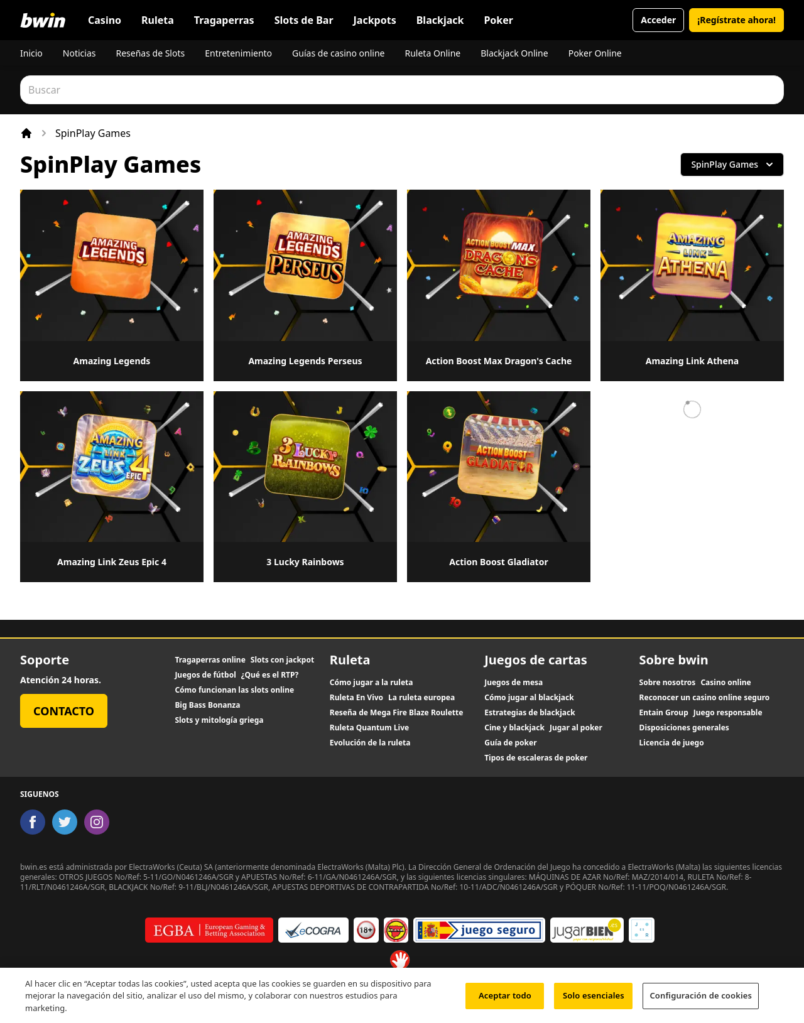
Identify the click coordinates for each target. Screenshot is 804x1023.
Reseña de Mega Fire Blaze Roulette (397, 713)
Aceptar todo (505, 999)
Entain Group (663, 713)
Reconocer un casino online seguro (704, 698)
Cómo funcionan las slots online (234, 690)
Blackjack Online (514, 53)
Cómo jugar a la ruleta (371, 683)
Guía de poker (510, 743)
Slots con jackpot (282, 660)
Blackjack (440, 20)
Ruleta (157, 20)
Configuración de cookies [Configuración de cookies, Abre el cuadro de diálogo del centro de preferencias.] (700, 999)
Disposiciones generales (684, 728)
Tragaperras (224, 20)
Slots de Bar (304, 20)
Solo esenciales (593, 999)
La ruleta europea (421, 698)
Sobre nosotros (667, 683)
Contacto (63, 710)
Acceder (658, 20)
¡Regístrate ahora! (736, 20)
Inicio (31, 53)
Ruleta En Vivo (356, 698)
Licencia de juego (671, 743)
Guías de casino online (338, 53)
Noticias (79, 53)
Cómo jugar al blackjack (528, 698)
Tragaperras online (210, 660)
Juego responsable (728, 713)
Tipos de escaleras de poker (535, 758)
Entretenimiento (238, 53)
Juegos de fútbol (205, 675)
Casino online (725, 683)
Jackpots (375, 20)
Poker (498, 20)
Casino (104, 20)
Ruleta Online (432, 53)
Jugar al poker (576, 728)
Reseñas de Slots (150, 53)
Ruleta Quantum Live (369, 728)
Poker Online (595, 53)
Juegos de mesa (513, 683)
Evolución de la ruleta (370, 743)
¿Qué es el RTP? (269, 675)
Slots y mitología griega (219, 720)
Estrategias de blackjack (529, 713)
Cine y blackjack (514, 728)
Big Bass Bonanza (207, 705)
